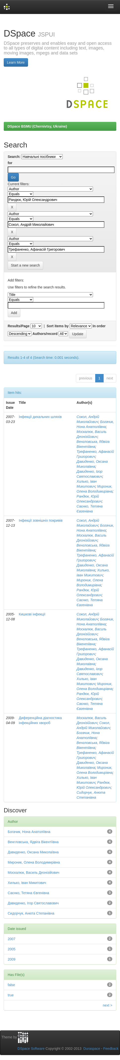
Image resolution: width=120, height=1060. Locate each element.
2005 (11, 949)
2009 (11, 959)
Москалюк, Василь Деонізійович (33, 873)
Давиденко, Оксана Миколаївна (33, 852)
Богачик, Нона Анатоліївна (29, 832)
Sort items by (58, 326)
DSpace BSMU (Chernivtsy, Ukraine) (37, 126)
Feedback (111, 1049)
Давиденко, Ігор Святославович (33, 903)
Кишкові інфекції (32, 614)
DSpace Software (31, 1049)
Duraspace (91, 1049)
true (11, 995)
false (11, 985)
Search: (14, 157)
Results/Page (19, 326)
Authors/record (45, 334)
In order (99, 326)
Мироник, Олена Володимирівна (34, 862)
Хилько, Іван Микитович (27, 883)
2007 (11, 939)
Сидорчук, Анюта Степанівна (31, 913)
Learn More (16, 62)
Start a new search (25, 265)
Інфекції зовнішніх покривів (40, 520)
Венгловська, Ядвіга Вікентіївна (33, 842)
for (10, 163)
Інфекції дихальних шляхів (40, 417)
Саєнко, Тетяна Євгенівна (28, 893)
